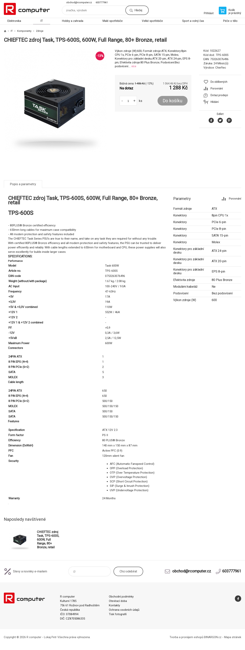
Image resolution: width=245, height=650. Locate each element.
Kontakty (114, 605)
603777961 (102, 2)
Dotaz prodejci (219, 95)
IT (41, 21)
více (133, 66)
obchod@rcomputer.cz (79, 2)
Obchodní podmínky (121, 596)
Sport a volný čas (193, 21)
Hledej (138, 10)
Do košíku (172, 100)
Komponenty (24, 30)
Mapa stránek (232, 637)
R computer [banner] (27, 9)
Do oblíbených (219, 81)
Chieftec (220, 67)
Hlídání (215, 101)
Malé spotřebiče (113, 21)
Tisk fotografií (118, 614)
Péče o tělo (230, 21)
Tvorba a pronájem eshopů (186, 637)
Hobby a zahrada (72, 21)
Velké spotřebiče (152, 21)
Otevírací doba (118, 601)
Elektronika (14, 21)
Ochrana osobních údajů (124, 610)
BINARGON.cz (212, 637)
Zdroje (39, 30)
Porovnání (217, 88)
